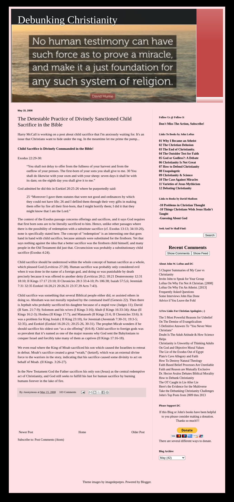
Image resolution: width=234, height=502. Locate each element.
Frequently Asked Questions (176, 292)
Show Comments (178, 253)
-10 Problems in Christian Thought (182, 205)
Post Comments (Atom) (49, 439)
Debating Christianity (177, 188)
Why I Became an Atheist (179, 140)
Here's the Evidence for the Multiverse (183, 386)
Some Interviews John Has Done (179, 296)
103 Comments (67, 392)
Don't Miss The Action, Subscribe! (181, 124)
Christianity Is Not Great (179, 162)
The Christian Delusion (178, 145)
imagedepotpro (114, 482)
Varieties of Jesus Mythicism (181, 184)
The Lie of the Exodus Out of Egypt (181, 352)
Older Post (138, 432)
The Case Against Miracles (180, 179)
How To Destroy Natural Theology (180, 360)
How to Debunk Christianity (176, 378)
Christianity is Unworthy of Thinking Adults (186, 343)
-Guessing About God (173, 218)
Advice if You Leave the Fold (177, 300)
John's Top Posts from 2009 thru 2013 (182, 395)
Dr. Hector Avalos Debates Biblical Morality (186, 373)
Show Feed (200, 253)
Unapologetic (171, 171)
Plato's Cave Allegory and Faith (178, 356)
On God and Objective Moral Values (181, 347)
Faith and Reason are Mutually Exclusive (184, 369)
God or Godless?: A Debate (181, 158)
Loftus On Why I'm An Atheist (178, 287)
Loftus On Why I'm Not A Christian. (181, 283)
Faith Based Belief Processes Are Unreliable (186, 365)
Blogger (146, 482)
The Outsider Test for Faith (181, 153)
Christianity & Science (178, 175)
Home (82, 432)
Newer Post (26, 432)
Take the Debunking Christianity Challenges (186, 391)
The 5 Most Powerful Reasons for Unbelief (185, 317)
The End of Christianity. (179, 149)
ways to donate (201, 441)
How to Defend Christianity (181, 166)
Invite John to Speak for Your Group (181, 279)
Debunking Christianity (67, 20)
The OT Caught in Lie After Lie (178, 382)
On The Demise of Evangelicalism (180, 321)
